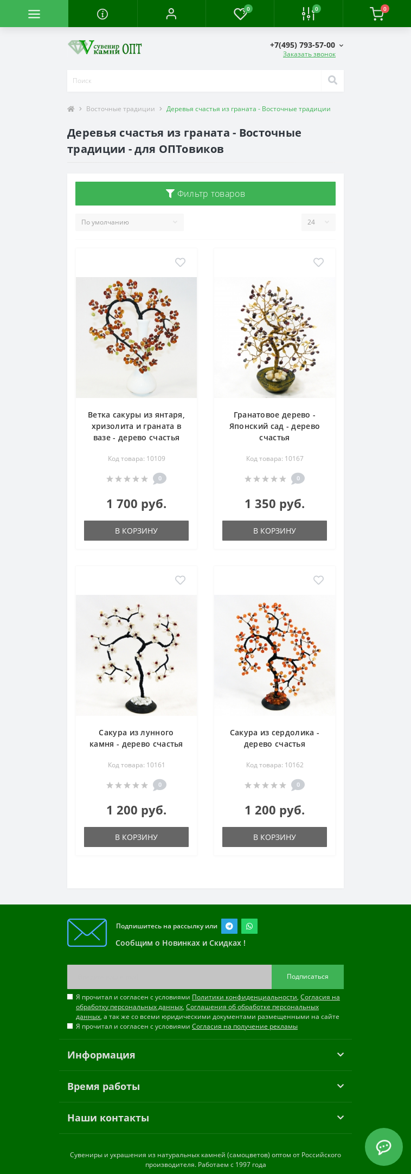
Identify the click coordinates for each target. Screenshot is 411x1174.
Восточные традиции (120, 108)
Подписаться (308, 976)
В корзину (136, 530)
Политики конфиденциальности (244, 997)
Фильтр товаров (205, 194)
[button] (171, 13)
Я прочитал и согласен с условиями (187, 1026)
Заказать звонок (309, 54)
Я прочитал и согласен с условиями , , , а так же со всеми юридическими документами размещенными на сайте (208, 1006)
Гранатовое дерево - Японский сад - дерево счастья (274, 425)
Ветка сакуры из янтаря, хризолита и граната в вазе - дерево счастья (136, 425)
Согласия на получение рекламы (245, 1026)
